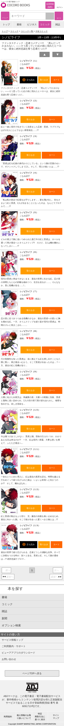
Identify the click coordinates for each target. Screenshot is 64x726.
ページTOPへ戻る (32, 673)
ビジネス (32, 24)
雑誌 (57, 24)
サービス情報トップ (12, 639)
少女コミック (41, 31)
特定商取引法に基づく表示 (40, 716)
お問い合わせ (9, 659)
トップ (6, 24)
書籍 (19, 24)
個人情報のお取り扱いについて (24, 716)
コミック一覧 (27, 31)
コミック (45, 24)
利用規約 (8, 716)
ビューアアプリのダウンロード (18, 652)
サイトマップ (56, 716)
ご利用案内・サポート (14, 646)
